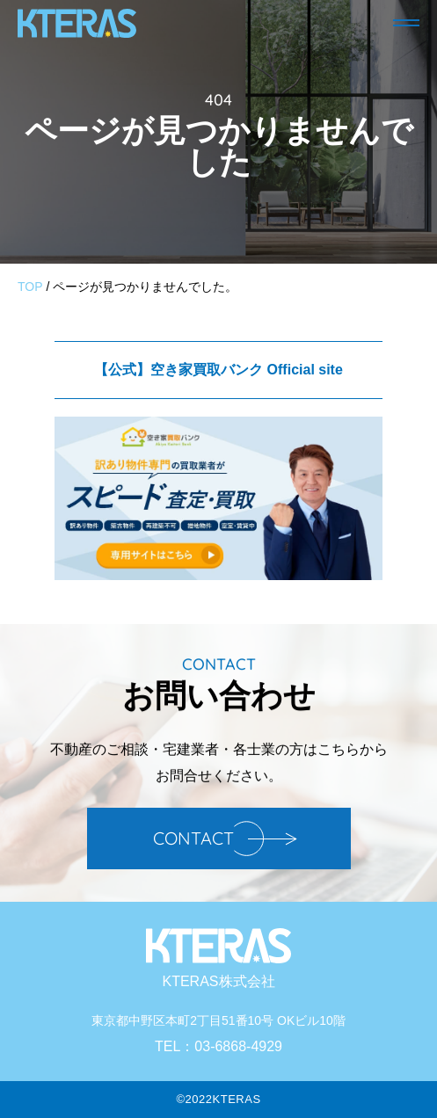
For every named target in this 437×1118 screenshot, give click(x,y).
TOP (30, 287)
